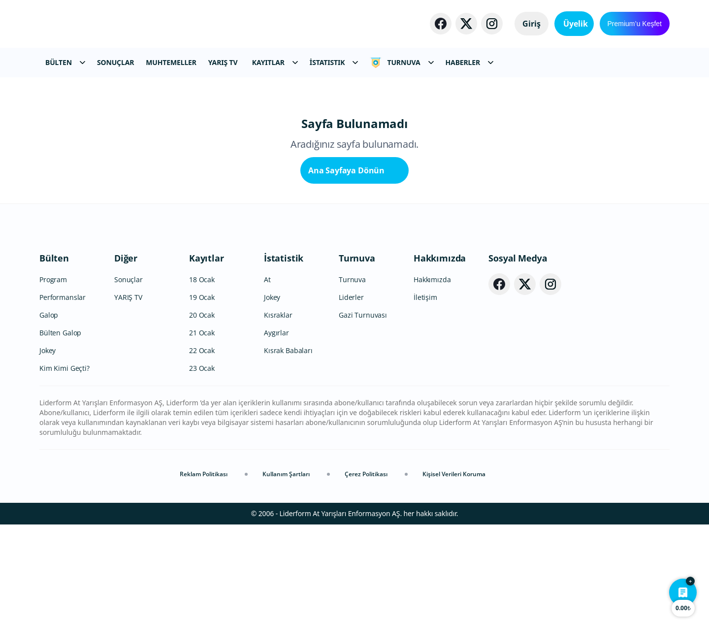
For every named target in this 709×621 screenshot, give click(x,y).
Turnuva (357, 354)
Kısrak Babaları (288, 447)
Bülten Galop (60, 429)
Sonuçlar (128, 376)
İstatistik (283, 354)
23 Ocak (202, 464)
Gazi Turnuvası (363, 411)
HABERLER (469, 62)
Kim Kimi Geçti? (64, 464)
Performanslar (62, 393)
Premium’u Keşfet (635, 24)
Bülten (54, 354)
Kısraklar (278, 411)
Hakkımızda (440, 354)
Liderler (351, 393)
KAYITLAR (275, 62)
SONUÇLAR (115, 62)
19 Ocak (202, 393)
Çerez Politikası (366, 570)
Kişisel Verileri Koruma (453, 570)
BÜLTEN (65, 62)
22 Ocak (202, 447)
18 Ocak (202, 376)
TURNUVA (401, 62)
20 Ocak (202, 411)
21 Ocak (202, 429)
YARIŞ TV (223, 62)
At (267, 376)
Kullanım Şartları (286, 570)
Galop (48, 411)
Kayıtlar (206, 354)
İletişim (425, 393)
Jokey (47, 447)
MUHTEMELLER (171, 62)
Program (53, 376)
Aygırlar (276, 429)
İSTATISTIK (334, 62)
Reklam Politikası (203, 570)
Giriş (522, 23)
